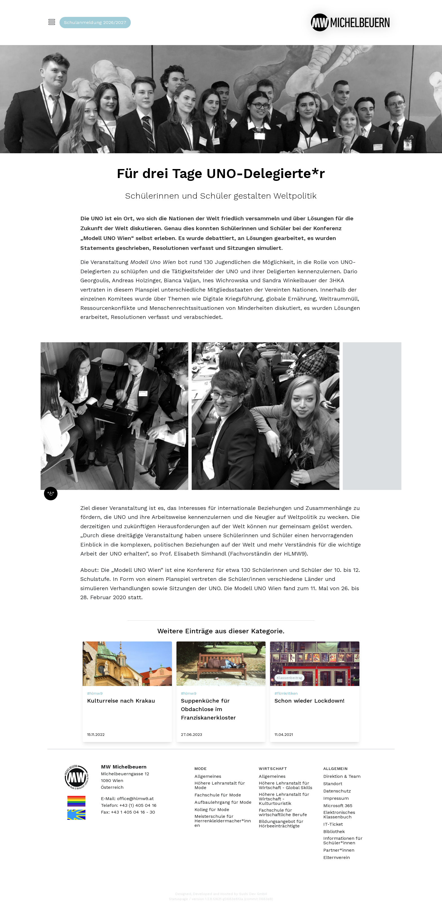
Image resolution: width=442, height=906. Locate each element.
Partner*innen (338, 850)
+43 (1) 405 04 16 (138, 805)
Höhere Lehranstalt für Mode (220, 785)
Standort (332, 783)
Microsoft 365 (337, 805)
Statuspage (178, 899)
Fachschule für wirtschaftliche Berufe (283, 812)
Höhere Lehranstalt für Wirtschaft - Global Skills (285, 785)
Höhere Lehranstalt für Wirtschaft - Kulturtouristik (284, 799)
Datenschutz (337, 791)
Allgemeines (208, 776)
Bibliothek (334, 831)
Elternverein (336, 857)
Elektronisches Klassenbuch (339, 814)
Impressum (336, 798)
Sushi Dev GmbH (253, 894)
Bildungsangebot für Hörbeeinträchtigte (281, 823)
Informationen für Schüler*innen (343, 840)
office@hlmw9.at (135, 798)
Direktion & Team (342, 776)
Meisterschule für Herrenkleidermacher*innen (223, 821)
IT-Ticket (333, 824)
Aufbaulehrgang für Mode (223, 802)
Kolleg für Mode (212, 809)
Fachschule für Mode (218, 795)
